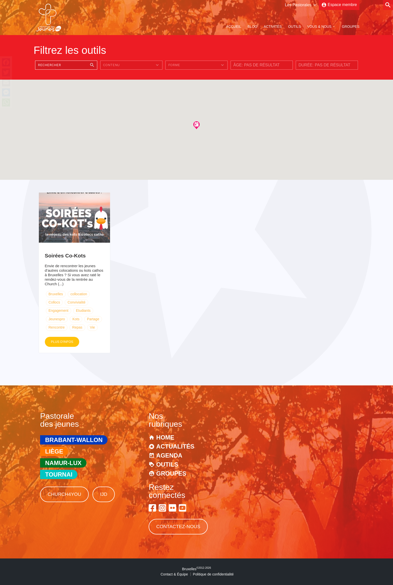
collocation (78, 294)
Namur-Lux (63, 463)
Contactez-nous (178, 526)
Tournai (58, 474)
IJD (103, 494)
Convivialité (76, 302)
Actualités (175, 446)
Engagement (58, 311)
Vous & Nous (319, 27)
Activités (273, 27)
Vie (92, 327)
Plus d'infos (62, 342)
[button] (196, 125)
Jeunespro (57, 319)
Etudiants (83, 311)
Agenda (169, 455)
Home (165, 437)
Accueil (233, 27)
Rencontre (57, 327)
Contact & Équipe (174, 574)
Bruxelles (56, 294)
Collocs (54, 302)
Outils (294, 27)
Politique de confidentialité (213, 574)
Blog (252, 27)
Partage (93, 319)
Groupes (350, 27)
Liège (54, 451)
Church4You (64, 494)
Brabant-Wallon (74, 439)
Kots (75, 319)
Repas (77, 327)
